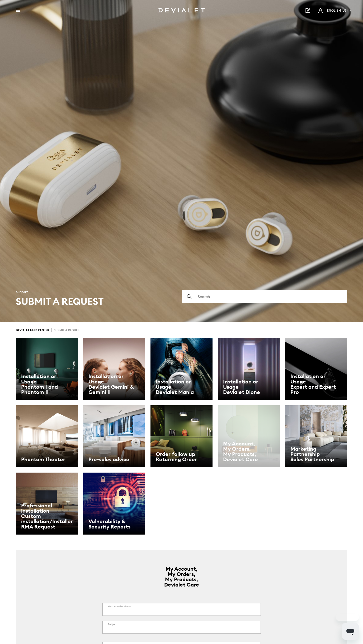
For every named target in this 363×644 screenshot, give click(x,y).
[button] (320, 10)
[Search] (264, 296)
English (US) (339, 10)
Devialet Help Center (32, 330)
